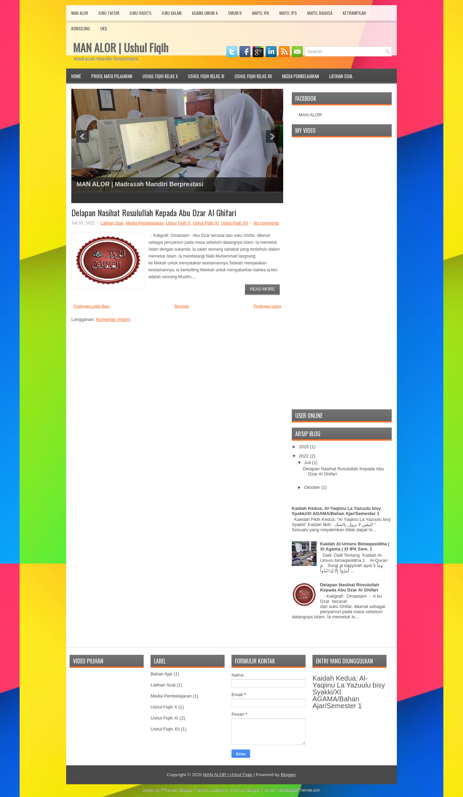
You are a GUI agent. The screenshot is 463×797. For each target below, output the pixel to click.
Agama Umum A (205, 13)
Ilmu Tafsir (109, 13)
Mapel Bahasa (319, 13)
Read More (262, 289)
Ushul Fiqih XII (234, 223)
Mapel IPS (288, 13)
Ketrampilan (354, 13)
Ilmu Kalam (172, 13)
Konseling (80, 28)
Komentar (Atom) (113, 319)
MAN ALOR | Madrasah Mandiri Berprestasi (139, 184)
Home (76, 76)
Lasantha (219, 790)
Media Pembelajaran (300, 76)
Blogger (288, 774)
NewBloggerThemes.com (299, 790)
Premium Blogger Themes (253, 790)
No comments (266, 223)
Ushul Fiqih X (178, 223)
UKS (103, 28)
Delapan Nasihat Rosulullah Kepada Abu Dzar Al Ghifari (153, 212)
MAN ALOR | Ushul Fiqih (120, 47)
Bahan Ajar (162, 674)
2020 (304, 446)
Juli (308, 462)
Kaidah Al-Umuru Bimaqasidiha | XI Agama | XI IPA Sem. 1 (354, 546)
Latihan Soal (341, 76)
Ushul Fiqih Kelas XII (253, 76)
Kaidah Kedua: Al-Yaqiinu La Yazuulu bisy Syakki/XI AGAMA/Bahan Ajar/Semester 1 (336, 511)
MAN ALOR (310, 114)
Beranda (182, 306)
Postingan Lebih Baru (91, 306)
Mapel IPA (260, 13)
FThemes (168, 790)
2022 (304, 456)
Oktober (312, 487)
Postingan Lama (267, 306)
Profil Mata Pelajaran (111, 76)
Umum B (235, 13)
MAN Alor (79, 13)
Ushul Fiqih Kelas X (160, 76)
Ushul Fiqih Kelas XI (206, 76)
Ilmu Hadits (141, 13)
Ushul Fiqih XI (206, 223)
